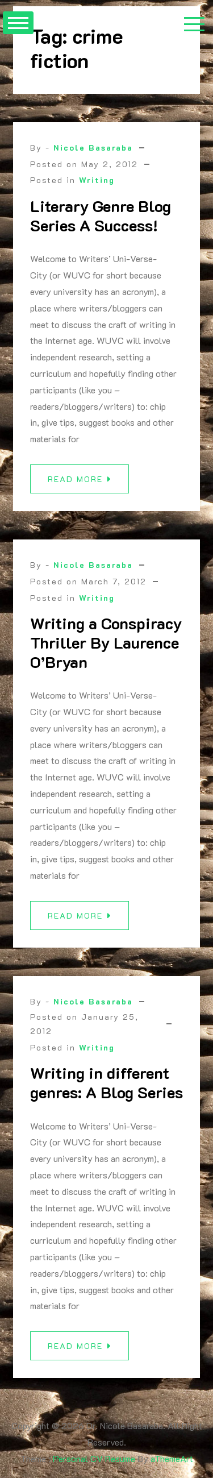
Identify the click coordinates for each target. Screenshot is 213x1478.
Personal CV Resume (94, 1458)
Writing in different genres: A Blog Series (106, 1088)
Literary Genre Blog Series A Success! (100, 215)
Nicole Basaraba (93, 147)
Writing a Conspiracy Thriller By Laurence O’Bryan (106, 647)
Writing (97, 180)
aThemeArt (172, 1458)
